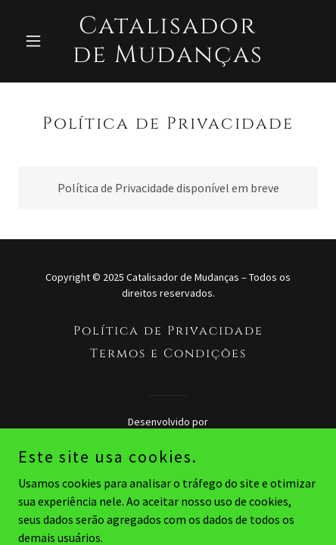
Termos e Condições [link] (168, 353)
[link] (167, 57)
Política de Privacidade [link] (168, 330)
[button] (40, 41)
